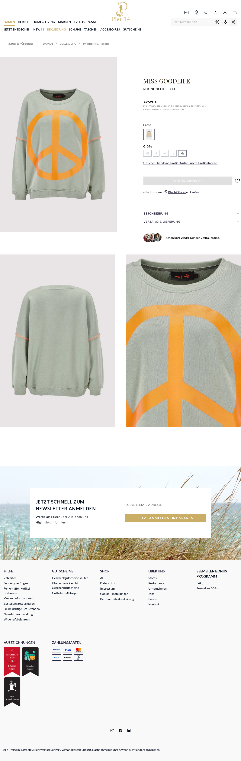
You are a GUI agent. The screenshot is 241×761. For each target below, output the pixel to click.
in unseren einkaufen (171, 192)
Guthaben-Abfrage (64, 593)
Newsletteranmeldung (18, 614)
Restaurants (156, 583)
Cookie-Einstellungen (114, 593)
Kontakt (153, 604)
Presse (152, 599)
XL (184, 154)
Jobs (151, 593)
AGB (103, 578)
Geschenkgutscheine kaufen (70, 578)
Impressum (107, 588)
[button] (192, 213)
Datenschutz (108, 583)
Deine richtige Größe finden (22, 608)
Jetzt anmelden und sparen (166, 518)
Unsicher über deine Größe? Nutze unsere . (180, 163)
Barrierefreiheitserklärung (117, 599)
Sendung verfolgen (16, 583)
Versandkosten (71, 749)
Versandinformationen (18, 598)
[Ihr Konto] (225, 13)
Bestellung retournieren (19, 603)
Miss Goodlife (166, 80)
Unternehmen (157, 588)
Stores (152, 578)
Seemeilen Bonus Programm (212, 573)
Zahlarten (10, 578)
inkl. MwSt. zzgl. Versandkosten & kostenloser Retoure (174, 105)
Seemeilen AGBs (207, 588)
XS (149, 154)
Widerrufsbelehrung (17, 619)
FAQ (200, 583)
